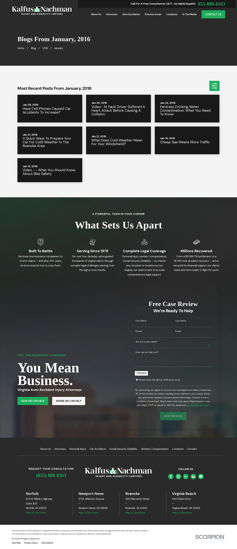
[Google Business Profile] (185, 476)
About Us (45, 449)
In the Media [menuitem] (189, 14)
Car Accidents (98, 449)
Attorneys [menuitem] (111, 14)
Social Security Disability (123, 449)
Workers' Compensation (155, 449)
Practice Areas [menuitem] (153, 14)
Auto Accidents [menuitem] (131, 14)
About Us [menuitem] (96, 14)
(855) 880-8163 (51, 475)
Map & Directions (36, 512)
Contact (192, 449)
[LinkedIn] (193, 476)
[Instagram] (178, 476)
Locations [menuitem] (171, 14)
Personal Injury (77, 449)
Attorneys (60, 449)
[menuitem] (16, 543)
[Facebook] (170, 476)
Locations (178, 449)
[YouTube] (200, 476)
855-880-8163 (211, 4)
